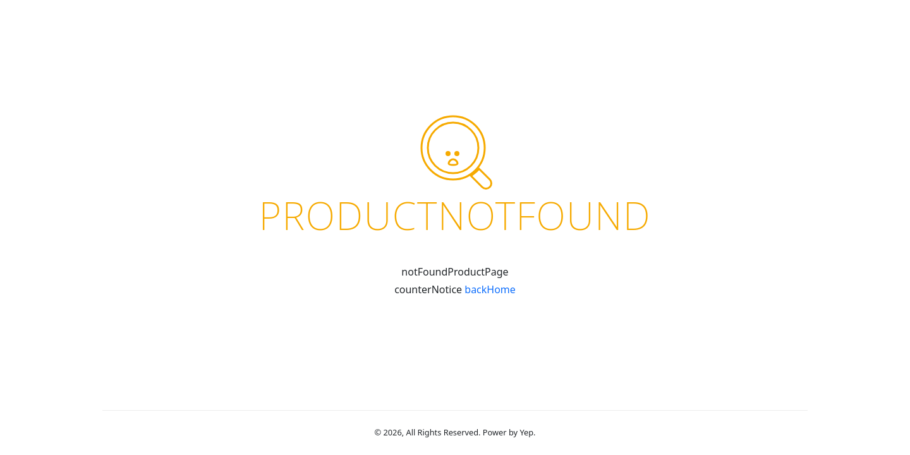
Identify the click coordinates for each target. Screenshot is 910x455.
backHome (490, 289)
